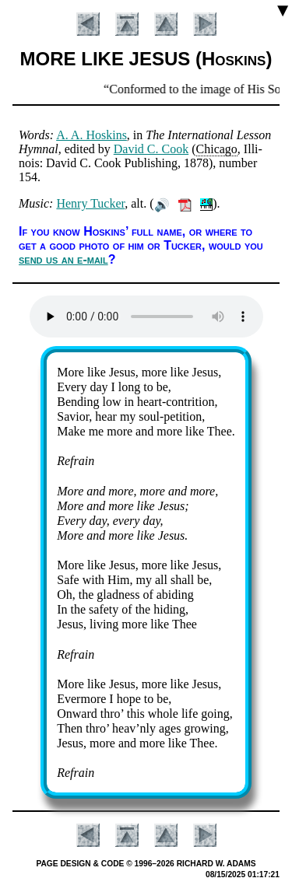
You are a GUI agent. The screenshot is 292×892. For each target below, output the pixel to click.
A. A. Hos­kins (91, 135)
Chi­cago (216, 149)
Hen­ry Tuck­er (90, 203)
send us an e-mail (63, 259)
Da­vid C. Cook (151, 149)
